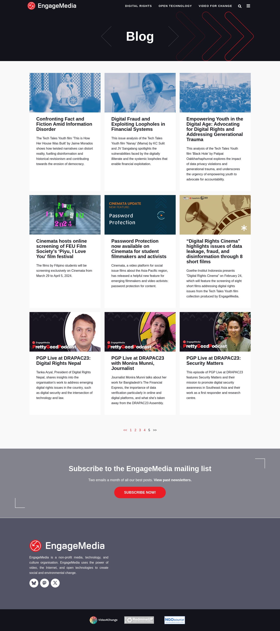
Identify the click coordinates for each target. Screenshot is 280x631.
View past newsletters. (173, 480)
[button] (240, 6)
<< (125, 430)
